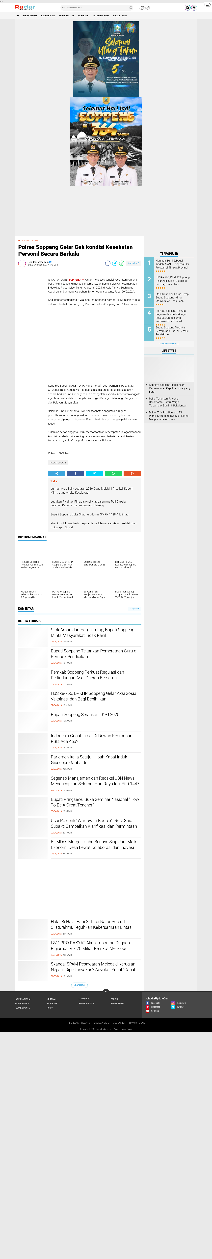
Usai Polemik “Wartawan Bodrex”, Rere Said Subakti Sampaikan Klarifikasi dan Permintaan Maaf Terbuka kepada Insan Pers (94, 826)
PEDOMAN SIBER (101, 1022)
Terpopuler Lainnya (169, 344)
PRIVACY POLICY (136, 1022)
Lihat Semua (79, 985)
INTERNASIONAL (101, 15)
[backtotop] (106, 992)
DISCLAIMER (119, 1022)
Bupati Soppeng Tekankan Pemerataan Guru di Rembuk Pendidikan (94, 653)
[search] (96, 8)
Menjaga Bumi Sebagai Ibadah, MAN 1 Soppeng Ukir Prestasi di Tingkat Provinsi (172, 264)
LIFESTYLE (84, 999)
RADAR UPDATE (30, 15)
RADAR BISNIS (48, 15)
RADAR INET (84, 15)
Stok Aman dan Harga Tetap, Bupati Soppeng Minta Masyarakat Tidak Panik (92, 632)
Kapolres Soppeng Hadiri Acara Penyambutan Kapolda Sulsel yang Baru (169, 388)
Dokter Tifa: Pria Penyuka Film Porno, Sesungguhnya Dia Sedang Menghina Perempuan (168, 416)
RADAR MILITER (66, 15)
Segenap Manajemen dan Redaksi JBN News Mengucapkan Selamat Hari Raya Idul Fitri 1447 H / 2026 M (95, 784)
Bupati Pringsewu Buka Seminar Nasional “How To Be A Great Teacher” (95, 802)
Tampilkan (134, 609)
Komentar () (133, 263)
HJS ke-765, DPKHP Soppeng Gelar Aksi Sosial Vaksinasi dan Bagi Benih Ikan (94, 696)
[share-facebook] (107, 263)
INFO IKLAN (73, 1022)
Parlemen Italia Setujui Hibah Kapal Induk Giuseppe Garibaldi (89, 759)
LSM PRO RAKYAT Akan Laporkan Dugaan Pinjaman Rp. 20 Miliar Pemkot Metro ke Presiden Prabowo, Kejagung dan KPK (90, 948)
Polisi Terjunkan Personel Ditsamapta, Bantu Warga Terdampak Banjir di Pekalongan (168, 402)
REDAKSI (85, 1022)
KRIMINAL (52, 999)
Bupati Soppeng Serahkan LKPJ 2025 (85, 714)
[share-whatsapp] (121, 263)
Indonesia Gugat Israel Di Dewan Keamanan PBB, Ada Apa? (91, 738)
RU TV (50, 1007)
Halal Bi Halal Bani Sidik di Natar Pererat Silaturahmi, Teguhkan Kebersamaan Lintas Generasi (91, 927)
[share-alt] (56, 473)
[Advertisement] (31, 319)
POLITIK (114, 999)
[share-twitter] (114, 263)
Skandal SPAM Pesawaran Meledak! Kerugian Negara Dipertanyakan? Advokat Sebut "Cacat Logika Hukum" (93, 970)
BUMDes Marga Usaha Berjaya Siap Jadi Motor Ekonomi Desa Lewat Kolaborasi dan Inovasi (95, 844)
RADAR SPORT (120, 15)
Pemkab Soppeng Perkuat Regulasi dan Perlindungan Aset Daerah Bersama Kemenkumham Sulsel (87, 678)
